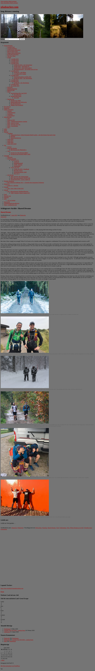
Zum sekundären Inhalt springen (9, 3)
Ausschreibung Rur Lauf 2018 (19, 93)
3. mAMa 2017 (15, 62)
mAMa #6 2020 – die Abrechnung (23, 78)
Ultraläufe (6, 155)
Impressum (7, 202)
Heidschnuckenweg (16, 138)
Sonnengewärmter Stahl (20, 172)
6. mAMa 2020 (15, 75)
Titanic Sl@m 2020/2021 (14, 53)
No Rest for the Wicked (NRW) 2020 (20, 154)
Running (44, 528)
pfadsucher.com (9, 6)
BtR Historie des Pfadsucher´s (18, 150)
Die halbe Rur (17, 94)
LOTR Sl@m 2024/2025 (13, 50)
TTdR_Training (18, 164)
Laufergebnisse (11, 112)
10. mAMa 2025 (15, 86)
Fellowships (38, 528)
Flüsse (9, 91)
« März (2, 660)
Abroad (6, 190)
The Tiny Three (11, 56)
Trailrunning (62, 528)
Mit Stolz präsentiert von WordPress (10, 666)
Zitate (5, 130)
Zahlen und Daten (8, 109)
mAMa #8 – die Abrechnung (21, 83)
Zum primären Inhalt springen (9, 1)
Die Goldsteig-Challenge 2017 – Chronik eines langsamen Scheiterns (25, 182)
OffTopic (6, 197)
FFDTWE (10, 87)
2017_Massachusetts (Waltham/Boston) (17, 191)
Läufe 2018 (10, 142)
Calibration (7, 632)
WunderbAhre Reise (16, 96)
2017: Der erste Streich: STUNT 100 (20, 178)
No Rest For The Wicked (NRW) (19, 152)
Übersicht (9, 157)
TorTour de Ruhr (11, 158)
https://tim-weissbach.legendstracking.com (12, 588)
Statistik (9, 111)
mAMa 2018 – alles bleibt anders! (23, 68)
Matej (5, 641)
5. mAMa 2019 (15, 71)
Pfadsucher (23, 215)
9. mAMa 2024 (15, 84)
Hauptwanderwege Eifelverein (19, 102)
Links (5, 129)
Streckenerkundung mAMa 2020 (22, 77)
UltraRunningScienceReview (11, 203)
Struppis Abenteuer (9, 181)
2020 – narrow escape (13, 123)
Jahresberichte (8, 117)
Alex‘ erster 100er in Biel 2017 (15, 188)
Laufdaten (10, 114)
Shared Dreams (6, 212)
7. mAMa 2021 (15, 80)
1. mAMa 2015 (15, 59)
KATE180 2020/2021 (13, 54)
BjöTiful (13, 136)
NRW (8, 151)
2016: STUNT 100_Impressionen (19, 176)
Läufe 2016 (10, 139)
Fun (5, 145)
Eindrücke (6, 108)
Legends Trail (11, 47)
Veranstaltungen (8, 45)
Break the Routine (12, 148)
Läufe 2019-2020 (11, 144)
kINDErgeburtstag (12, 88)
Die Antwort (7, 106)
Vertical (9, 147)
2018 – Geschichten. (12, 126)
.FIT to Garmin (11, 200)
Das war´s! (17, 173)
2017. (8, 127)
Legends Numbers (12, 48)
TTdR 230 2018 (15, 167)
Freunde (6, 187)
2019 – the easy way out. (13, 124)
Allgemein (14, 528)
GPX (5, 199)
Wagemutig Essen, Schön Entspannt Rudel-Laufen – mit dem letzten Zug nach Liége (33, 135)
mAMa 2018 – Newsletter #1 (21, 66)
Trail (57, 528)
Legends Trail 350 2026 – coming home (14, 630)
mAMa (9, 57)
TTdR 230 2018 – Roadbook (21, 169)
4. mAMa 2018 (15, 63)
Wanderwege (10, 99)
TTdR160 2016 (15, 160)
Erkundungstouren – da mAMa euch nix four (26, 69)
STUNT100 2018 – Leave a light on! (20, 179)
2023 (8, 118)
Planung (6, 132)
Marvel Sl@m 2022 (12, 51)
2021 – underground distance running (17, 121)
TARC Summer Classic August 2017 (20, 193)
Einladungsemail (18, 163)
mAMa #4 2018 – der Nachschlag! (23, 65)
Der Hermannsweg (15, 103)
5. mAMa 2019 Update (20, 74)
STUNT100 (10, 175)
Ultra (68, 528)
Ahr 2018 (16, 97)
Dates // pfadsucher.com (10, 205)
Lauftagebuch (11, 115)
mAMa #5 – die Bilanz (20, 72)
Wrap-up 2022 (11, 120)
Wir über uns (7, 196)
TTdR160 (16, 161)
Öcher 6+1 (7, 184)
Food (5, 194)
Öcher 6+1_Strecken (12, 185)
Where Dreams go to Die (76, 528)
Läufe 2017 (10, 141)
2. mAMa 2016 (15, 60)
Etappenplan (17, 166)
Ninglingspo (7, 629)
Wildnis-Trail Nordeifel (17, 105)
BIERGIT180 (10, 90)
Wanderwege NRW (16, 100)
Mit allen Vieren (18, 170)
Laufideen (10, 133)
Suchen (3, 39)
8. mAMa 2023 (15, 81)
